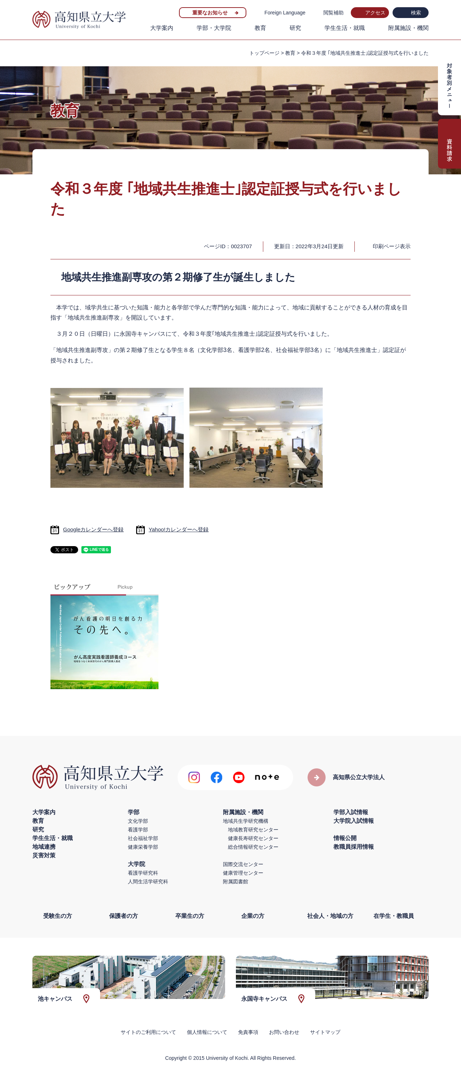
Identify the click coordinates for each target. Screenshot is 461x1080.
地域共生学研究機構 (245, 821)
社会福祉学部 (143, 838)
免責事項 (248, 1032)
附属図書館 (235, 881)
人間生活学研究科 (148, 881)
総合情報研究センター (253, 847)
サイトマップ (325, 1032)
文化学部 (138, 821)
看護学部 (138, 830)
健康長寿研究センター (253, 838)
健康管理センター (243, 873)
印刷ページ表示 (392, 246)
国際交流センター (243, 864)
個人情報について (207, 1032)
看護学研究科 (143, 873)
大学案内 (161, 28)
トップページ (264, 53)
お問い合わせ (284, 1032)
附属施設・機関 (408, 28)
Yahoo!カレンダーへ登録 (179, 529)
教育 (260, 28)
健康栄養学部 (143, 847)
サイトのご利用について (148, 1032)
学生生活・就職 (345, 28)
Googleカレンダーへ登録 (93, 529)
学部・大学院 (214, 28)
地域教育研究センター (253, 830)
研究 (295, 28)
